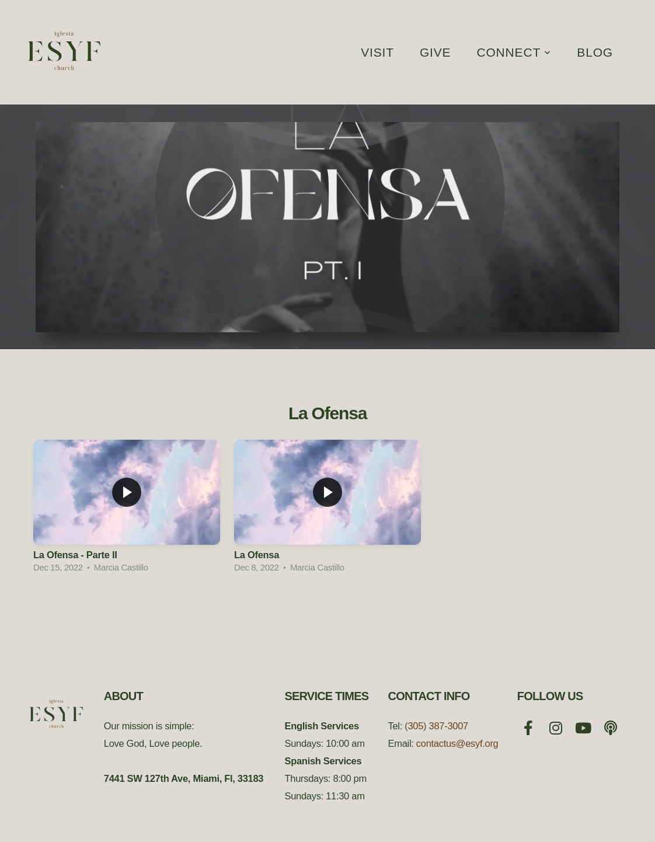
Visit (377, 52)
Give (435, 52)
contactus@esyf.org (457, 743)
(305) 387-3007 (436, 726)
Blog (595, 52)
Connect (513, 52)
